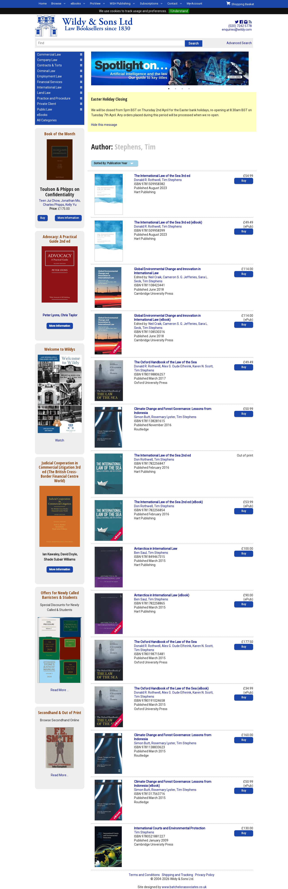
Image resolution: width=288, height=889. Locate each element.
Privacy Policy (204, 875)
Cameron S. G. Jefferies (180, 277)
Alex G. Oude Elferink (176, 366)
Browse (56, 3)
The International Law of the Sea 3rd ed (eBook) (168, 222)
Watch (59, 440)
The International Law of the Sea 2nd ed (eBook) (168, 502)
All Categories (47, 120)
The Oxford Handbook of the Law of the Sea (165, 362)
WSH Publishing (120, 3)
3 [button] (182, 88)
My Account (194, 3)
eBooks (76, 3)
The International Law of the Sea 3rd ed (162, 176)
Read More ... (60, 690)
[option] (172, 68)
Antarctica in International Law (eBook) (161, 595)
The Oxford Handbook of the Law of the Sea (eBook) (171, 688)
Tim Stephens (172, 180)
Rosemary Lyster (163, 417)
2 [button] (175, 88)
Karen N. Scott (203, 366)
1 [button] (168, 88)
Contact (172, 3)
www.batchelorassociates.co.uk (184, 887)
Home (43, 3)
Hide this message (104, 125)
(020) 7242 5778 (240, 26)
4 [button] (189, 88)
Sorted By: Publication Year (110, 163)
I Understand (179, 11)
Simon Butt (142, 417)
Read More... (59, 775)
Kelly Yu (70, 204)
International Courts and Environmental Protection (169, 828)
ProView (95, 3)
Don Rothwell (143, 459)
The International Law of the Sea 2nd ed (162, 455)
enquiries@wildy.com (237, 29)
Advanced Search (239, 43)
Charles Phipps (53, 204)
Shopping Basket (240, 3)
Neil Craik (155, 277)
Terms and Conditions (144, 875)
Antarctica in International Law (155, 548)
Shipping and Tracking (177, 875)
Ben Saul (140, 552)
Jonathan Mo (70, 200)
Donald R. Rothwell (147, 180)
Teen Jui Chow (49, 200)
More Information (68, 217)
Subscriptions (149, 3)
